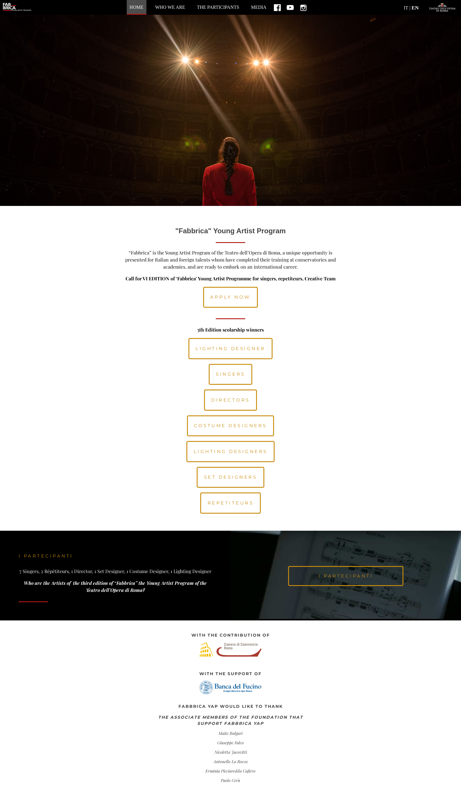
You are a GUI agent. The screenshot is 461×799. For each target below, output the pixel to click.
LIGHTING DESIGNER (230, 348)
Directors (230, 400)
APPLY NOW (230, 297)
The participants (218, 7)
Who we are (170, 7)
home (136, 7)
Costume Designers (230, 425)
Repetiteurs (231, 503)
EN (415, 8)
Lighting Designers (231, 451)
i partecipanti (345, 576)
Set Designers (230, 477)
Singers (230, 374)
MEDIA (258, 7)
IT (406, 7)
